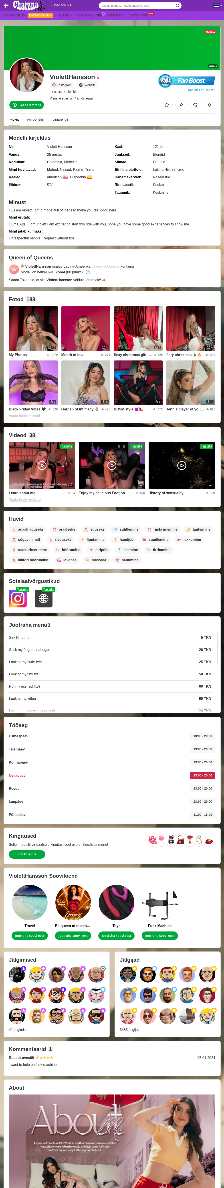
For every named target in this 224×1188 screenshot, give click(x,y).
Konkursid (115, 15)
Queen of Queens (105, 266)
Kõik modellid (14, 15)
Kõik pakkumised (90, 15)
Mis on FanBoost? (201, 90)
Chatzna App (139, 15)
